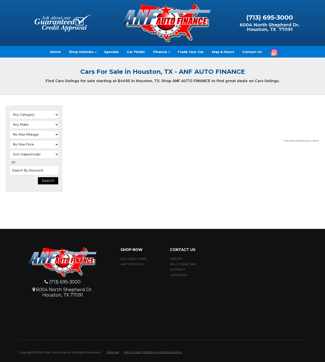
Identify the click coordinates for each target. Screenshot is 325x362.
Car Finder (136, 52)
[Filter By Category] (34, 114)
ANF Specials (132, 264)
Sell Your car (183, 264)
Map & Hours (223, 52)
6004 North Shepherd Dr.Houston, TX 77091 (270, 27)
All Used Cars (133, 258)
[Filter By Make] (34, 124)
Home (55, 52)
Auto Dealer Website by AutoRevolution (153, 352)
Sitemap (113, 352)
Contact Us (252, 52)
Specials (111, 52)
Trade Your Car (190, 52)
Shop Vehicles (83, 52)
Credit (176, 258)
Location (178, 275)
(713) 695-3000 (269, 17)
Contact (177, 269)
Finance (161, 52)
